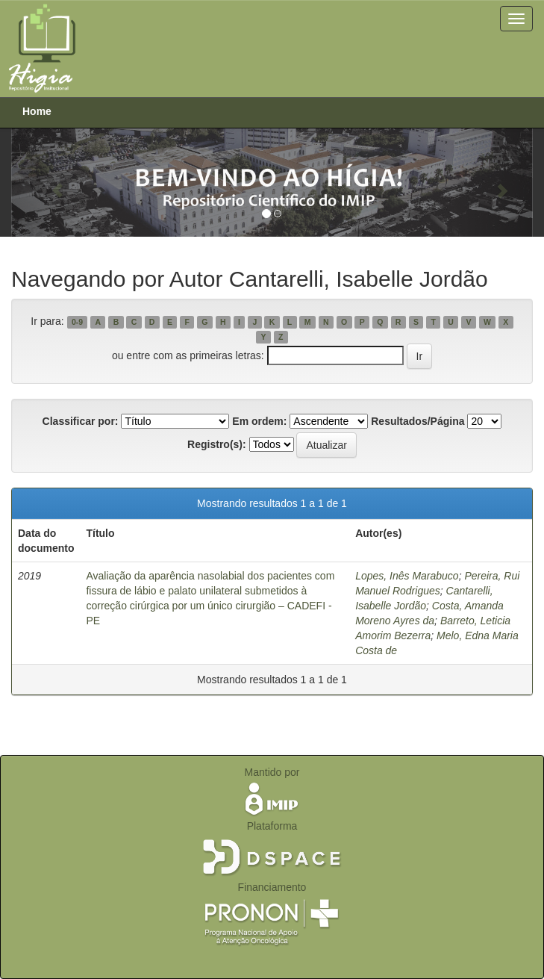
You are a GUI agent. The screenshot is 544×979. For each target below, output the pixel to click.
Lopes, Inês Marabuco (407, 576)
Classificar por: (81, 421)
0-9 (77, 321)
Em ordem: (259, 421)
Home (36, 111)
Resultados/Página (417, 421)
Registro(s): (216, 444)
